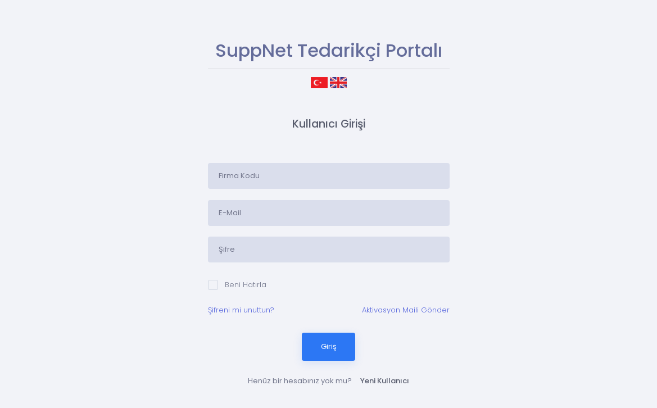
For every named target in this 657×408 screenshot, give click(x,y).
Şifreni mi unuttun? (241, 310)
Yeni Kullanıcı (384, 380)
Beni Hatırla (237, 284)
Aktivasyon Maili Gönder (406, 310)
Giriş (329, 346)
